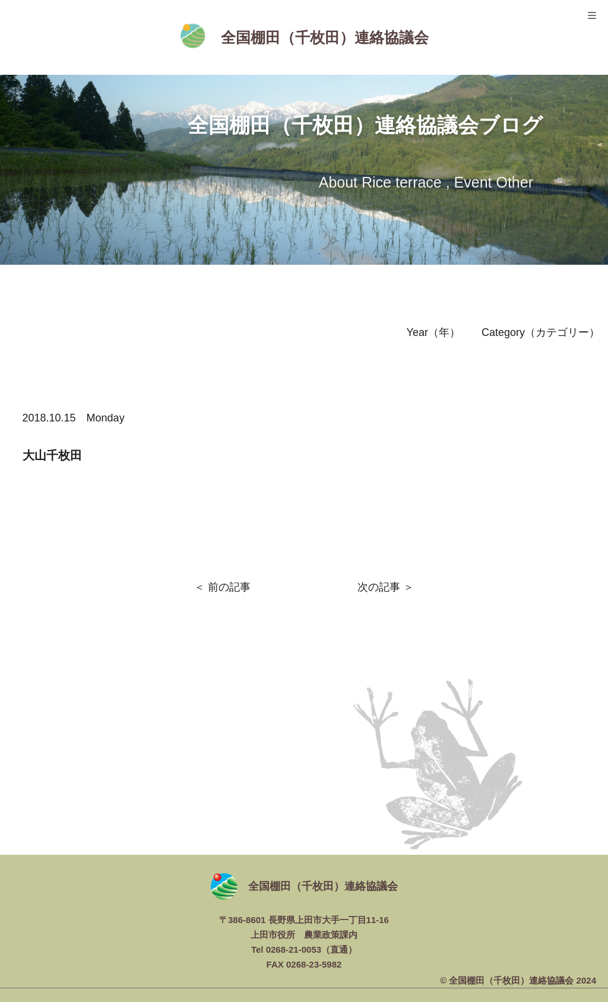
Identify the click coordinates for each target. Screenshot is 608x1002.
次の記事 (378, 587)
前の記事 (229, 587)
